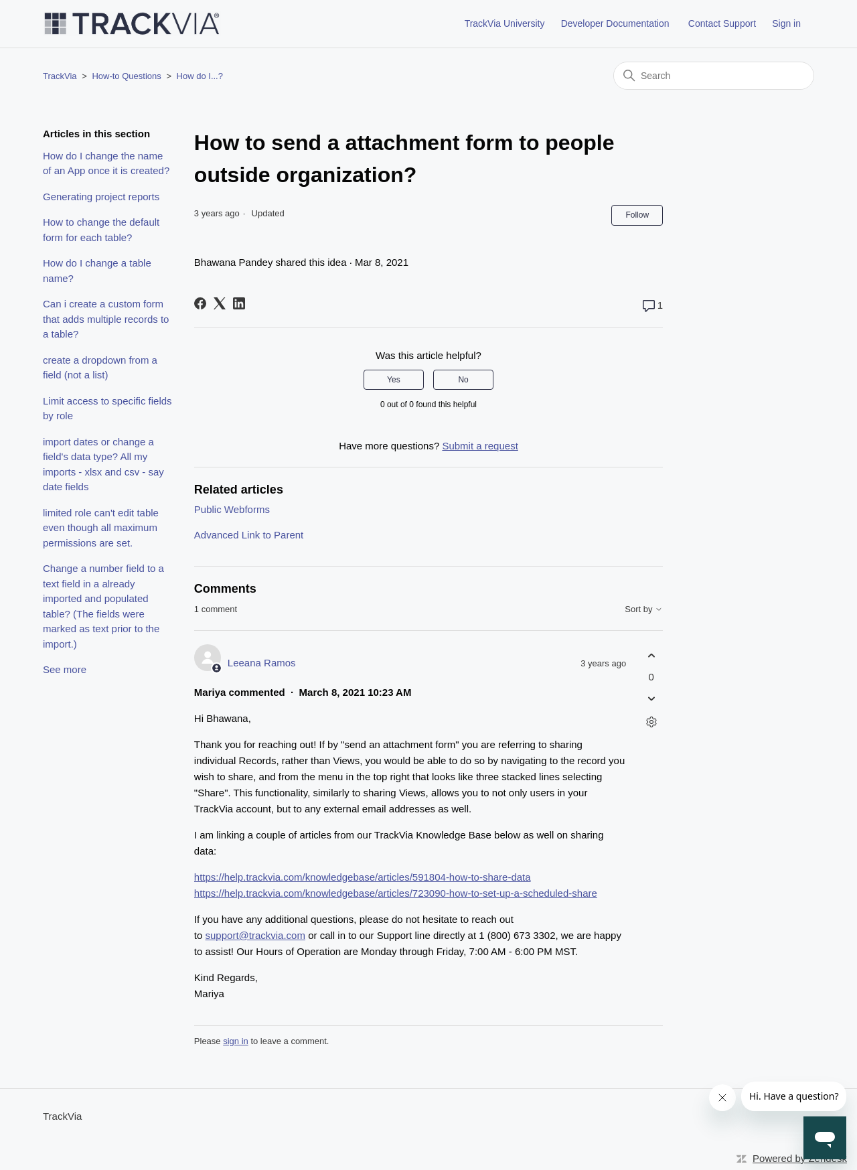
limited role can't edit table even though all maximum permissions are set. (101, 528)
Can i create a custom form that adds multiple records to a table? (106, 319)
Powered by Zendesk (800, 1158)
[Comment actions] (651, 721)
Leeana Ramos (262, 662)
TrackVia (60, 76)
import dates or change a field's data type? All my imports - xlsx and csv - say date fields (103, 464)
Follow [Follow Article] (637, 215)
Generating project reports (101, 196)
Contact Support (722, 23)
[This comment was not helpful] (651, 698)
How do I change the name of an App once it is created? (106, 163)
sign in (235, 1041)
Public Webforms (232, 509)
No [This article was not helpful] (463, 379)
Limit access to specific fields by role (107, 408)
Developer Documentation (615, 23)
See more (64, 669)
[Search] (713, 75)
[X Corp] (220, 303)
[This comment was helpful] (651, 656)
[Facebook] (200, 303)
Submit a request (480, 445)
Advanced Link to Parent (248, 534)
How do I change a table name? (97, 270)
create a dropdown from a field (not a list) (100, 367)
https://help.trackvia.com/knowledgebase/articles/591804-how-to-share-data (362, 877)
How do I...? (200, 76)
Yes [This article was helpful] (393, 379)
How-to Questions (126, 76)
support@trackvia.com (255, 935)
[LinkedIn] (239, 303)
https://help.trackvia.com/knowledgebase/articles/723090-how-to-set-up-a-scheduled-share (395, 893)
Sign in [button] (786, 23)
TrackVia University (505, 23)
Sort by (644, 609)
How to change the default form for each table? (101, 229)
